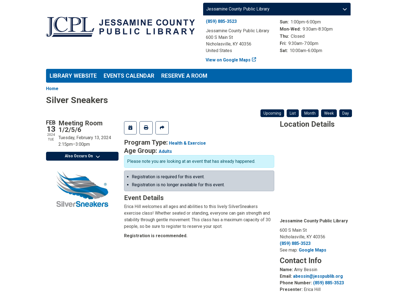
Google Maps (312, 250)
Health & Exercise (187, 143)
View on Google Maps (228, 60)
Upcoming (272, 113)
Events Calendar (129, 75)
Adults (165, 151)
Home (52, 88)
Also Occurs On (82, 156)
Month (310, 113)
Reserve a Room (184, 75)
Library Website (73, 75)
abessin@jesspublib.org (318, 276)
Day (345, 113)
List (293, 113)
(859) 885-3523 (221, 21)
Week (329, 113)
